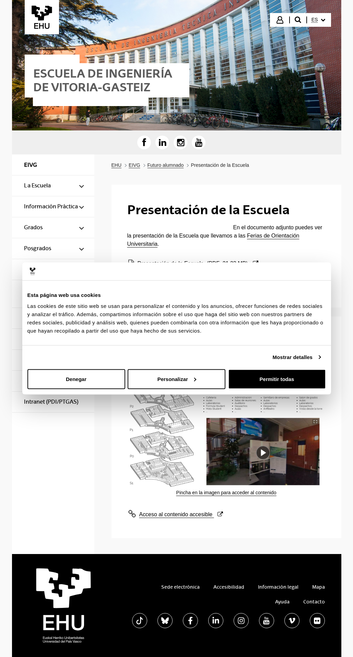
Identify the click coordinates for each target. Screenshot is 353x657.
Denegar (76, 379)
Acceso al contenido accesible (181, 514)
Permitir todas (277, 379)
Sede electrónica (180, 587)
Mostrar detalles (292, 357)
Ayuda (282, 601)
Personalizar (176, 379)
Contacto (314, 601)
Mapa (318, 587)
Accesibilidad (228, 587)
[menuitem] (318, 20)
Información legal (278, 587)
